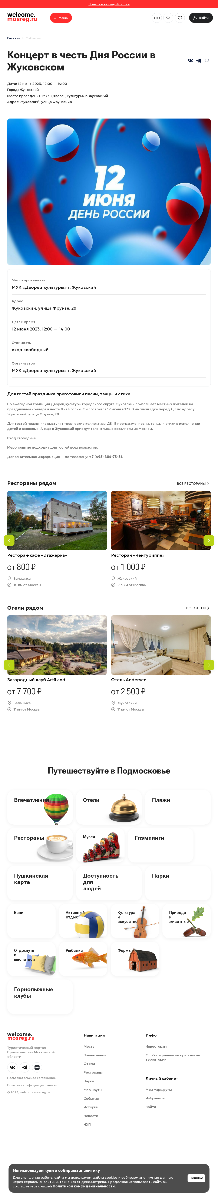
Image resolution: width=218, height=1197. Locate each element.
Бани (18, 912)
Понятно (196, 1178)
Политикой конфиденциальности (84, 1186)
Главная (13, 38)
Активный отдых (75, 914)
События (33, 38)
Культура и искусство (128, 917)
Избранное (155, 1098)
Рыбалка (74, 950)
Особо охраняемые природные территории (173, 1057)
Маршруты (93, 1090)
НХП (87, 1124)
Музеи (89, 837)
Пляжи (161, 800)
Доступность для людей (100, 882)
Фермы (125, 950)
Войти (151, 1107)
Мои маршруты (159, 1089)
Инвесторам (156, 1046)
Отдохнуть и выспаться (24, 954)
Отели (91, 800)
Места (89, 1046)
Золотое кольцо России (109, 4)
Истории (91, 1107)
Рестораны (29, 838)
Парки (160, 875)
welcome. (21, 1036)
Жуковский (29, 89)
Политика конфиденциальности (32, 1085)
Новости (91, 1116)
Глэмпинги (149, 838)
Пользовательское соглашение (31, 1078)
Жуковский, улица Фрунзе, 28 (46, 102)
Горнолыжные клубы (33, 992)
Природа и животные (179, 917)
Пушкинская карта (31, 878)
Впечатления (31, 800)
